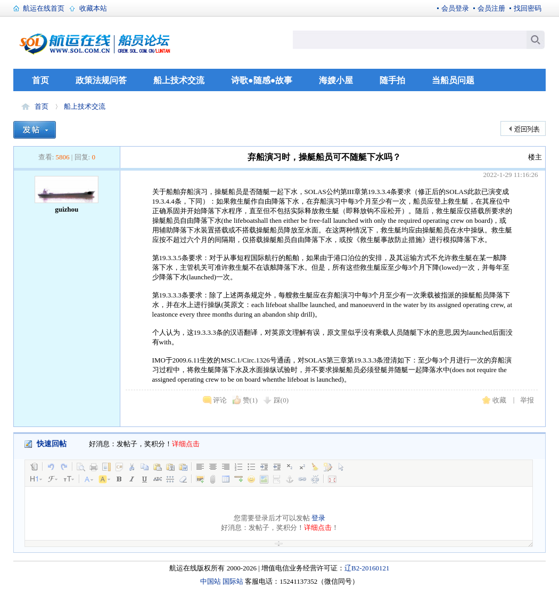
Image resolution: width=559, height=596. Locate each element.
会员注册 (491, 8)
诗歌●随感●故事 (261, 80)
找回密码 (527, 8)
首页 (40, 80)
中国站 (210, 581)
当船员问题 (453, 80)
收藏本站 (93, 8)
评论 (220, 400)
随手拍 (392, 80)
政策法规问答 (101, 80)
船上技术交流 (178, 80)
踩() (281, 400)
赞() (250, 400)
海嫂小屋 (336, 80)
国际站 (233, 581)
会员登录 (455, 8)
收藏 (499, 400)
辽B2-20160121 (367, 568)
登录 (318, 518)
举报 (527, 400)
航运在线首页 (43, 8)
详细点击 (186, 444)
